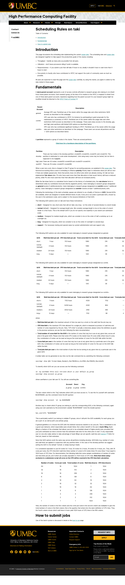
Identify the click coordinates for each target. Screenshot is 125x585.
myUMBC (16, 38)
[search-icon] (114, 6)
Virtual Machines (81, 22)
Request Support (74, 539)
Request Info (104, 532)
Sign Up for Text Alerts (76, 550)
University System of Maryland (25, 569)
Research (36, 22)
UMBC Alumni (52, 534)
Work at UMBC (52, 551)
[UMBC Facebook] (12, 552)
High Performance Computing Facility (42, 16)
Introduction (41, 37)
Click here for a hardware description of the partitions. (76, 143)
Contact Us (15, 32)
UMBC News (51, 545)
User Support (95, 22)
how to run (76, 520)
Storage (58, 22)
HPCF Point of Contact (68, 99)
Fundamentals (42, 41)
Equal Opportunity (70, 568)
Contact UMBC (73, 537)
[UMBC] (22, 5)
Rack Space (68, 22)
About (26, 22)
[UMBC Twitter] (16, 552)
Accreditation (60, 568)
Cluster (47, 22)
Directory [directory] (108, 6)
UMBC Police (73, 547)
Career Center (52, 537)
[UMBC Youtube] (25, 552)
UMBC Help (51, 542)
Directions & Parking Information (21, 546)
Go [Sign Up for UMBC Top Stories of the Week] (111, 557)
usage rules (85, 54)
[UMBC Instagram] (21, 552)
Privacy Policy (81, 568)
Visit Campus (52, 548)
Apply (93, 6)
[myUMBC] (101, 6)
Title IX (88, 568)
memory (103, 434)
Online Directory (74, 534)
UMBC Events (52, 539)
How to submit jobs (44, 44)
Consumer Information (109, 568)
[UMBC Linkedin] (29, 552)
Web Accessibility (97, 568)
